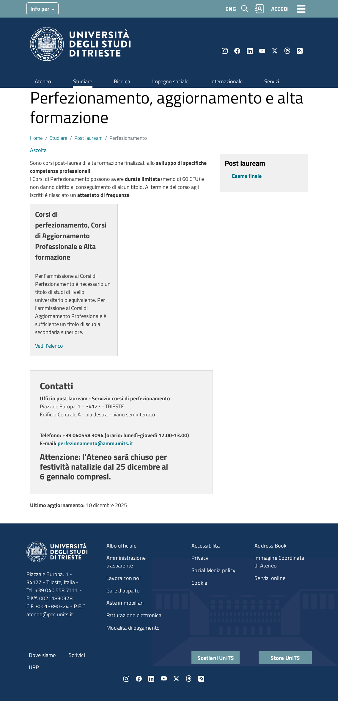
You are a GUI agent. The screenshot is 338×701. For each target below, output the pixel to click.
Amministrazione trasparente (126, 562)
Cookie (199, 583)
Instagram (225, 51)
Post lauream (88, 138)
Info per (40, 8)
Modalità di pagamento (133, 628)
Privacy (199, 558)
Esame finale (247, 176)
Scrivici (77, 655)
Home (36, 138)
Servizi (271, 81)
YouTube (262, 51)
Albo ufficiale (121, 546)
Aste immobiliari (125, 603)
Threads (287, 51)
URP (34, 667)
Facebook (237, 51)
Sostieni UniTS (215, 657)
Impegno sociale (170, 81)
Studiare (82, 81)
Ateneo (43, 81)
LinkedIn (250, 51)
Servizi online (269, 578)
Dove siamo (42, 655)
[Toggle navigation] (301, 8)
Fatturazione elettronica (133, 615)
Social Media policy (213, 570)
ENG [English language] (230, 8)
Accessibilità (205, 546)
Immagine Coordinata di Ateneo (279, 562)
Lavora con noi (123, 578)
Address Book (270, 546)
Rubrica (259, 8)
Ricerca (122, 81)
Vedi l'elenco (49, 346)
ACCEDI (280, 8)
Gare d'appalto (123, 590)
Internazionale (226, 81)
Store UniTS (285, 657)
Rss (300, 51)
